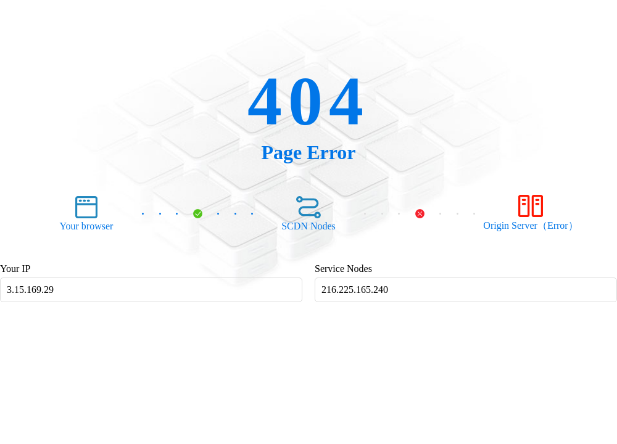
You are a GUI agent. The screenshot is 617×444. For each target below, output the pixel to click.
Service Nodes (343, 268)
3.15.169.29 (30, 289)
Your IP (15, 268)
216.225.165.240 (354, 289)
